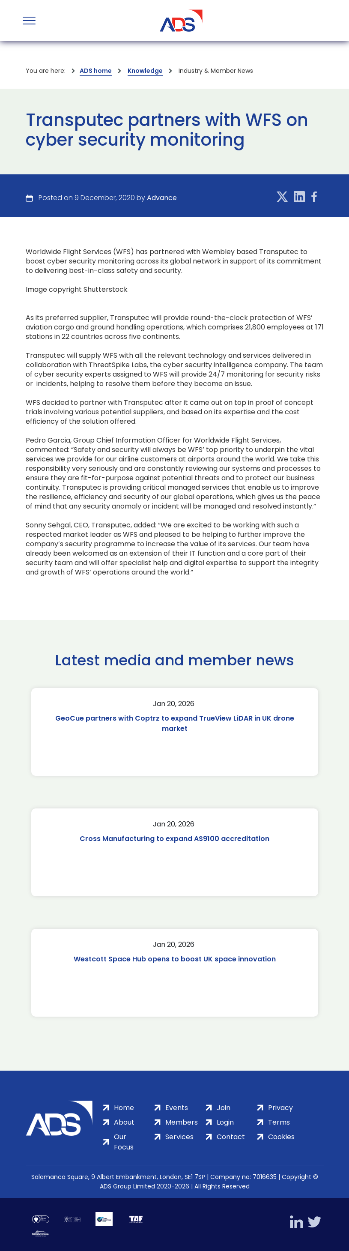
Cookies (281, 1137)
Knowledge (145, 70)
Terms (279, 1122)
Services (179, 1137)
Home (124, 1108)
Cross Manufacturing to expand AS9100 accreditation (174, 839)
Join (223, 1108)
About (124, 1122)
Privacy (280, 1108)
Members (181, 1122)
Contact (231, 1137)
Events (176, 1108)
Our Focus (124, 1142)
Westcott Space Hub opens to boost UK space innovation (175, 959)
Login (225, 1122)
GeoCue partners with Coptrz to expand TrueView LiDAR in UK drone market (174, 723)
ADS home (96, 70)
